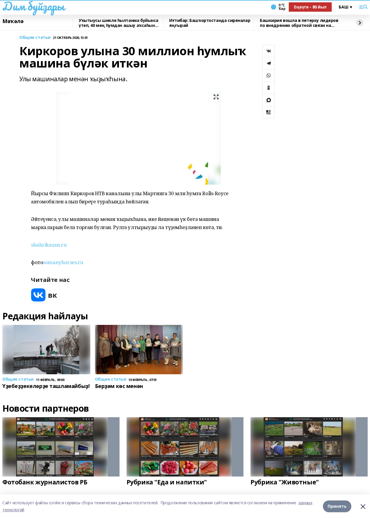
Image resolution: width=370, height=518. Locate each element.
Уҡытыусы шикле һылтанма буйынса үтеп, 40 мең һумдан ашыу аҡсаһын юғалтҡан (118, 23)
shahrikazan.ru (49, 244)
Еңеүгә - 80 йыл (310, 7)
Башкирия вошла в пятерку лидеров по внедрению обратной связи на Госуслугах (299, 23)
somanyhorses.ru (63, 262)
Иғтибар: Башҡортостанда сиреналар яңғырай (209, 23)
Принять (337, 506)
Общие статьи (35, 37)
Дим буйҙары (33, 6)
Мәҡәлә (12, 21)
